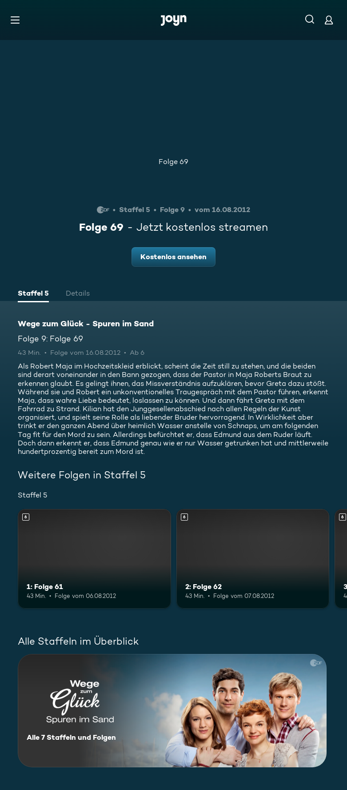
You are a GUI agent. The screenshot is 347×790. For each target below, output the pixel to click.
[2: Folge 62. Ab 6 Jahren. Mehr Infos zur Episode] (253, 559)
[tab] (33, 294)
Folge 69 (173, 161)
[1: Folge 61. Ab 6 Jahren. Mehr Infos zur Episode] (94, 559)
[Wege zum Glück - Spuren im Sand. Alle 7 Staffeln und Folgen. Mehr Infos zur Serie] (172, 710)
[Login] (329, 20)
